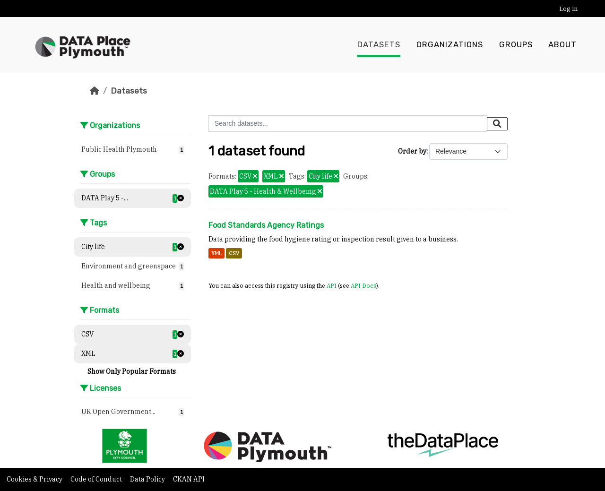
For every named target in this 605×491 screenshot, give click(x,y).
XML (216, 253)
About (562, 45)
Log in (568, 9)
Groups (516, 45)
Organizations (449, 45)
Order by (412, 151)
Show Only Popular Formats (131, 371)
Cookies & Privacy (35, 479)
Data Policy (148, 479)
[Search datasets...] (347, 123)
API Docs (363, 285)
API (332, 285)
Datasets (378, 45)
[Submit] (497, 123)
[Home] (94, 90)
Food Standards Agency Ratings (266, 225)
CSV (234, 253)
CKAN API (189, 479)
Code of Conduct (96, 479)
